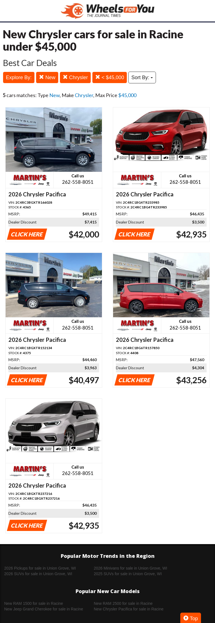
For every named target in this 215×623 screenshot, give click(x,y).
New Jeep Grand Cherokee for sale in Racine (43, 609)
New (47, 77)
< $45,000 (109, 77)
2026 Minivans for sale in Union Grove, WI (130, 568)
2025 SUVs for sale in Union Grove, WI (128, 574)
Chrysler (75, 77)
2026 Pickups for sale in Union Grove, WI (40, 568)
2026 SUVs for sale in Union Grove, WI (38, 574)
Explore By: (19, 77)
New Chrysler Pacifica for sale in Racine (128, 609)
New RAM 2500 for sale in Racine (123, 603)
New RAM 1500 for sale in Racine (33, 603)
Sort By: (142, 77)
